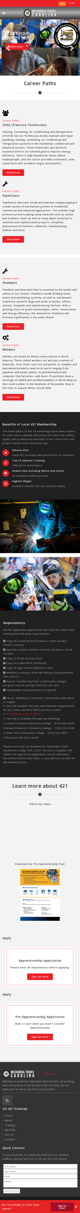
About (8, 1120)
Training (10, 1125)
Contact (10, 1139)
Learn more (19, 45)
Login (72, 2)
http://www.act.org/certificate (22, 713)
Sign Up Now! (62, 1207)
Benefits (10, 1129)
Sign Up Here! (40, 976)
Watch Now (13, 172)
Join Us (9, 1134)
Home (9, 1115)
